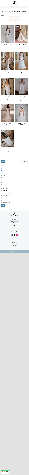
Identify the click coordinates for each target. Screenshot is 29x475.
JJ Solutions (19, 251)
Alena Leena (5, 188)
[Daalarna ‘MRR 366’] (21, 52)
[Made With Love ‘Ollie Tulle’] (21, 78)
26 (3, 166)
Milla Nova (5, 200)
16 (4, 177)
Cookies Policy (14, 245)
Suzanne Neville (6, 202)
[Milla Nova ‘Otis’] (7, 104)
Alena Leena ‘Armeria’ (7, 149)
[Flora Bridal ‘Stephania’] (7, 78)
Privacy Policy (14, 242)
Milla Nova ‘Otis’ (7, 123)
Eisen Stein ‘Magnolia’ (7, 71)
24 (3, 184)
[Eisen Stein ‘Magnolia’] (7, 52)
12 (4, 173)
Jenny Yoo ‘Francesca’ (7, 44)
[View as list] (15, 22)
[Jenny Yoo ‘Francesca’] (7, 25)
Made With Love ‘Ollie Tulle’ (21, 97)
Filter (3, 161)
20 (4, 180)
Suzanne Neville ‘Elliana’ (22, 123)
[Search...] (14, 7)
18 (3, 179)
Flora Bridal (5, 195)
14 (4, 175)
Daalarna (5, 190)
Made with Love (6, 198)
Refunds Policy (14, 241)
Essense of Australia (7, 193)
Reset (3, 205)
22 (3, 182)
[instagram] (17, 235)
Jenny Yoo (5, 197)
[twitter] (14, 235)
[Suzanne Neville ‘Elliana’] (21, 104)
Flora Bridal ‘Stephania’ (7, 96)
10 (4, 172)
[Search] (2, 7)
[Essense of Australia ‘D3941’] (21, 25)
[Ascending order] (19, 17)
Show (12, 19)
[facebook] (12, 235)
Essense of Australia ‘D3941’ (22, 45)
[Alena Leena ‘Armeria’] (7, 130)
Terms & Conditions (14, 243)
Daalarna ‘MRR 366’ (21, 71)
